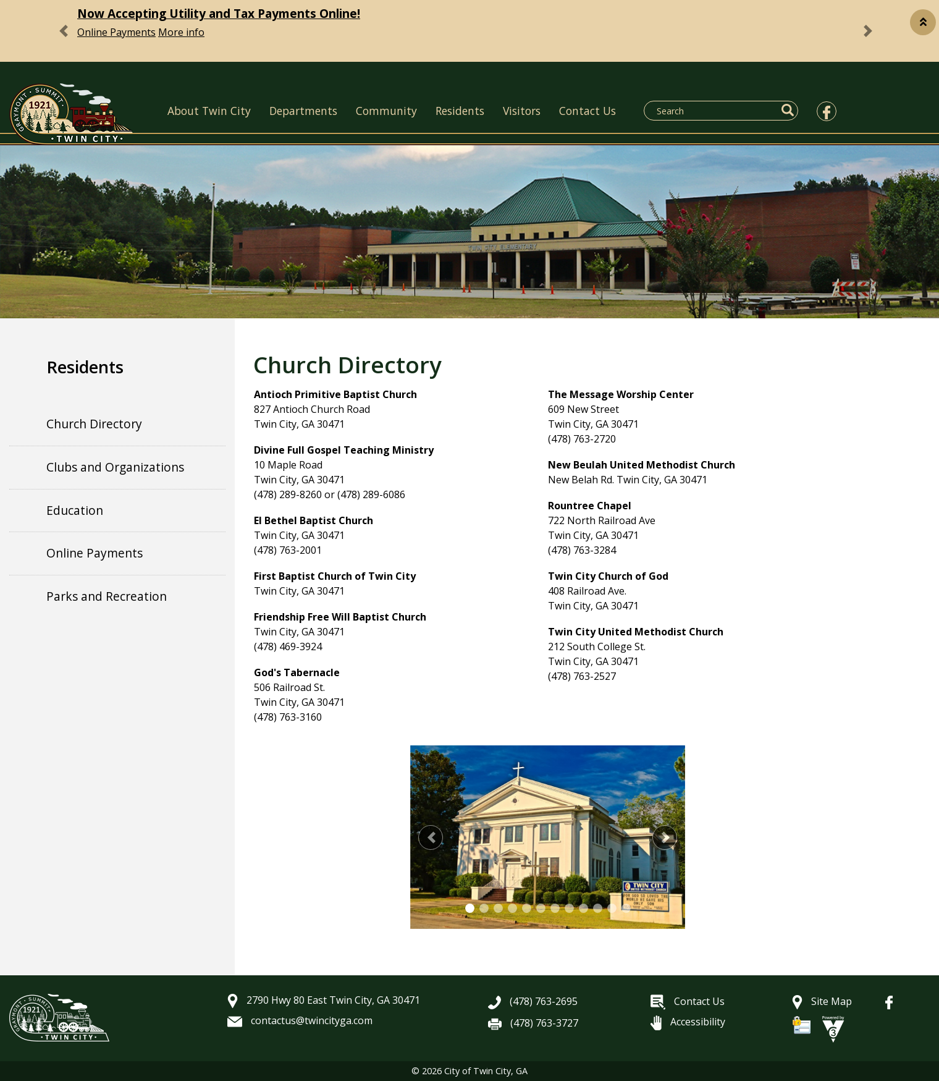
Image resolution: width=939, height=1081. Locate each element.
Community (386, 110)
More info (181, 32)
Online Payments (116, 32)
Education (74, 510)
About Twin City (209, 110)
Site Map (822, 1001)
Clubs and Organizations (115, 467)
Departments (303, 110)
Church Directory (94, 423)
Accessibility (688, 1021)
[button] (923, 22)
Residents (460, 110)
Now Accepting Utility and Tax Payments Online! (218, 13)
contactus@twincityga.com (300, 1020)
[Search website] (713, 110)
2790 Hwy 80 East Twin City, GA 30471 (323, 1000)
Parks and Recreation (106, 596)
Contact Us (587, 110)
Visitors (522, 110)
